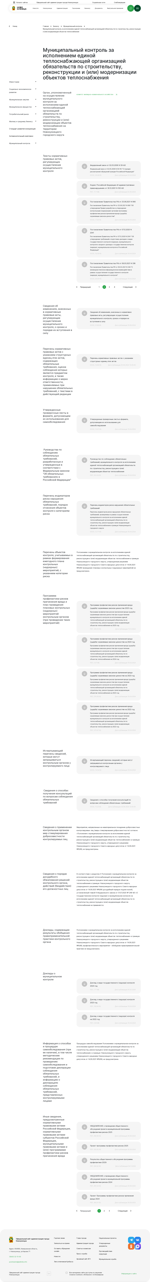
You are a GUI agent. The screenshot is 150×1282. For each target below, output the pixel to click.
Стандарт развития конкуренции (22, 129)
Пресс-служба (82, 1254)
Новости (35, 8)
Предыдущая (85, 287)
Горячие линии (59, 1238)
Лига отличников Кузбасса (63, 1262)
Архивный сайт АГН (84, 1259)
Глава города (81, 1238)
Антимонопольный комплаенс (21, 136)
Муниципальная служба (107, 1259)
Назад (15, 26)
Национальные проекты (107, 1238)
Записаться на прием (61, 1243)
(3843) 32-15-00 (15, 1257)
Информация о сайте (129, 1273)
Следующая (128, 287)
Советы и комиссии (84, 1248)
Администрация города (85, 1243)
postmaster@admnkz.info (18, 1262)
